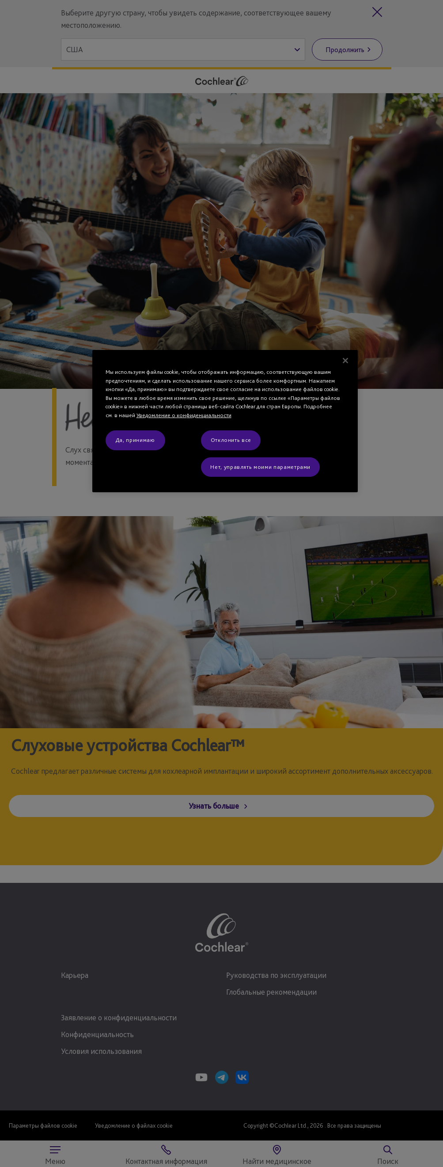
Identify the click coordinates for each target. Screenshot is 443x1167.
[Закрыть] (345, 360)
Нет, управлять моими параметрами (260, 467)
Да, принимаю (135, 440)
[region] (225, 421)
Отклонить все (231, 440)
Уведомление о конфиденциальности (183, 415)
